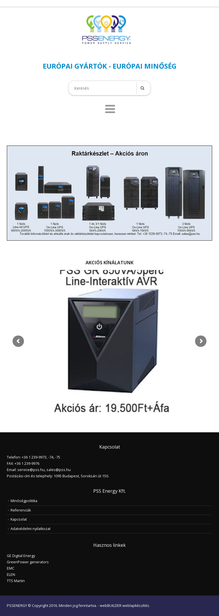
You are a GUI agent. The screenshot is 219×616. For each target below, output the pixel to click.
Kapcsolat (19, 519)
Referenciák (21, 510)
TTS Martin (16, 580)
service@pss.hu (31, 469)
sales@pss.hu (58, 469)
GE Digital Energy (21, 555)
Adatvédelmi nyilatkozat (30, 528)
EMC (10, 568)
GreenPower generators (28, 562)
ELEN (11, 574)
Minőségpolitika (24, 500)
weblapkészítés (135, 605)
